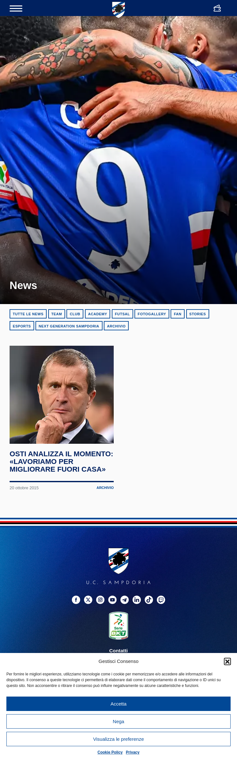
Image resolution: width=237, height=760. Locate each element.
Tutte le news (28, 314)
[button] (227, 661)
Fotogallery (152, 314)
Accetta (118, 703)
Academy (97, 314)
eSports (22, 326)
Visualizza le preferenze (118, 739)
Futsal (122, 314)
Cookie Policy (110, 752)
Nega (118, 721)
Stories (197, 314)
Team (56, 314)
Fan (177, 314)
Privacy (133, 752)
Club (75, 314)
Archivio (116, 326)
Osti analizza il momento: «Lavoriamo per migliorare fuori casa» (54, 476)
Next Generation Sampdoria (69, 326)
